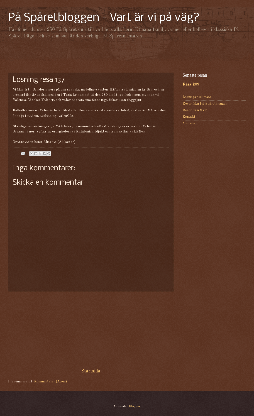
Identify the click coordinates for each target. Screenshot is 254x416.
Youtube (189, 123)
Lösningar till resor (197, 97)
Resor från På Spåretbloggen (205, 103)
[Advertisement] (127, 55)
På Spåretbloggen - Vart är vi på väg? (104, 18)
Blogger (134, 406)
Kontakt (189, 117)
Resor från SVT (195, 110)
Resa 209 (191, 84)
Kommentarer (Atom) (50, 381)
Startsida (90, 371)
